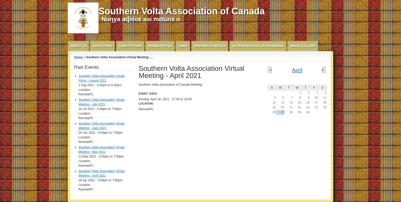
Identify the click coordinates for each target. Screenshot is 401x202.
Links (182, 46)
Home (78, 57)
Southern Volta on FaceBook (258, 46)
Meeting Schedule (210, 46)
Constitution (130, 46)
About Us (78, 46)
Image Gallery (303, 46)
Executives (102, 46)
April (297, 70)
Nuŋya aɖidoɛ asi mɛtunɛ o (141, 19)
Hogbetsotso (160, 46)
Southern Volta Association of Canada (181, 11)
